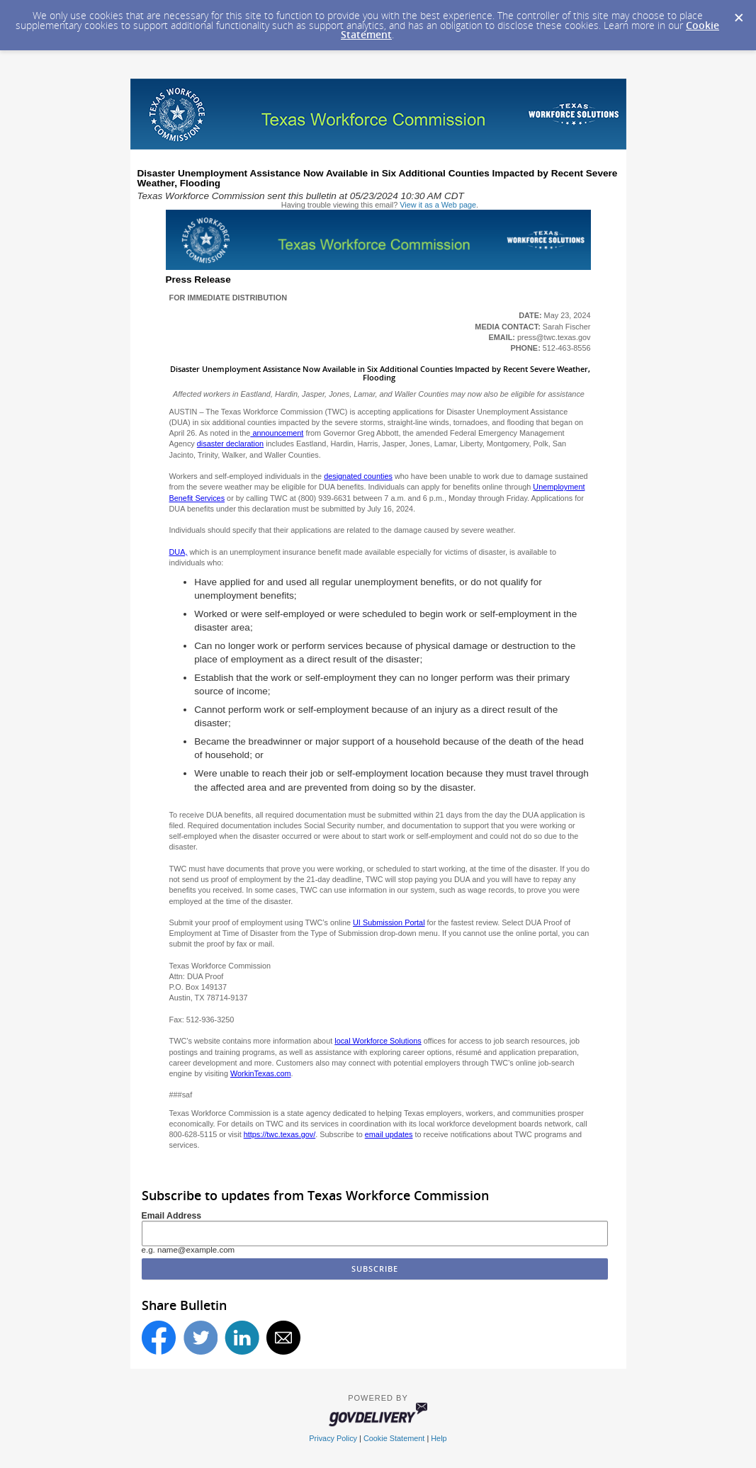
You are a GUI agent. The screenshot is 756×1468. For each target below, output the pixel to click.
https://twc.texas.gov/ (280, 1134)
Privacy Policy (333, 1438)
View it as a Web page (438, 205)
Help (438, 1438)
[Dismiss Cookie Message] (738, 13)
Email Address (172, 1216)
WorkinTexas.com (260, 1073)
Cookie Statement (393, 1438)
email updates (389, 1134)
